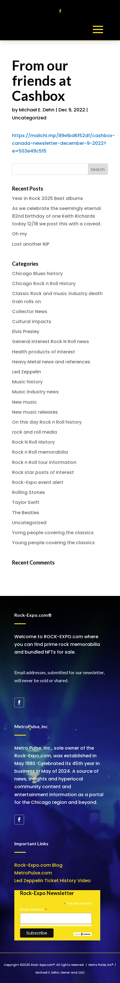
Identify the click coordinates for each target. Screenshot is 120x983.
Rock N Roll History (33, 442)
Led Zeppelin (26, 372)
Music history (27, 382)
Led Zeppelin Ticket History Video (52, 880)
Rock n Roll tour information (44, 462)
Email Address (33, 909)
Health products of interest (43, 352)
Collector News (29, 311)
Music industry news (35, 392)
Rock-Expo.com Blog (38, 865)
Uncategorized (29, 118)
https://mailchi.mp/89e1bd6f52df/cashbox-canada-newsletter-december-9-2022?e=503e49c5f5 (63, 143)
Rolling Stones (28, 492)
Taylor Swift (25, 502)
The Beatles (25, 512)
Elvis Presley (25, 331)
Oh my (19, 234)
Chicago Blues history (37, 273)
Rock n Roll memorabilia (40, 452)
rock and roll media (34, 432)
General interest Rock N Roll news (50, 341)
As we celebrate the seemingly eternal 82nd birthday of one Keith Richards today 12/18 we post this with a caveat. (57, 216)
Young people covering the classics (53, 542)
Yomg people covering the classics (53, 532)
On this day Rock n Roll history (47, 422)
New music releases (35, 412)
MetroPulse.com (33, 873)
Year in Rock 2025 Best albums (47, 198)
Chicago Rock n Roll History (44, 283)
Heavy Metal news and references (51, 362)
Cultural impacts (31, 321)
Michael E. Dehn (36, 110)
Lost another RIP (30, 244)
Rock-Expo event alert (37, 482)
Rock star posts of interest (43, 472)
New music (24, 402)
